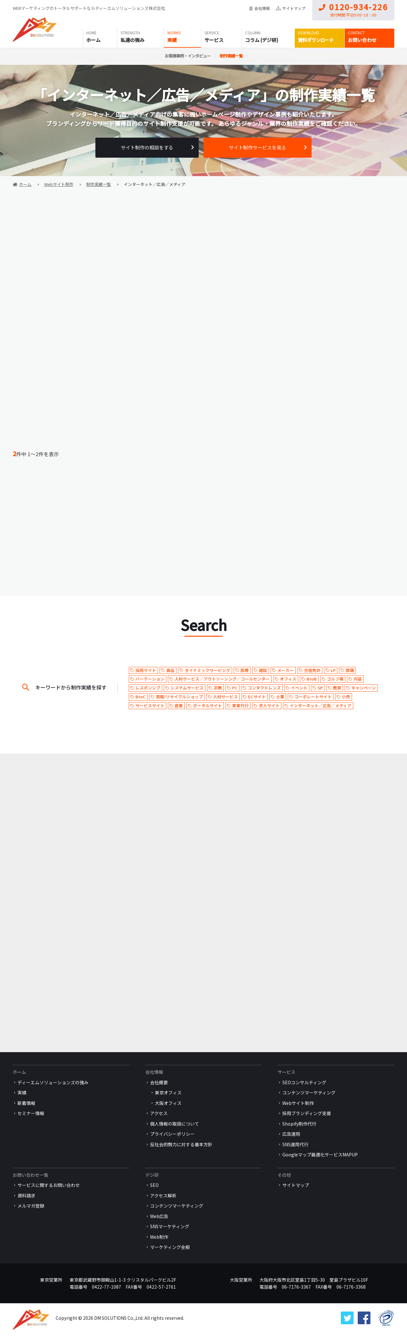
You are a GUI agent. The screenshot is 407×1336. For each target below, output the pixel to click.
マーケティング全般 (170, 1247)
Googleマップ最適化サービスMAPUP (320, 1154)
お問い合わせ (362, 40)
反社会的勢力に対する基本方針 (181, 1144)
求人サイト (269, 705)
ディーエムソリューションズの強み (52, 1082)
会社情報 (259, 8)
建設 (263, 670)
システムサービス (187, 688)
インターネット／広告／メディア (320, 705)
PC (235, 688)
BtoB (312, 679)
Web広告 (159, 1216)
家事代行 (240, 705)
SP (320, 688)
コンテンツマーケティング (308, 1092)
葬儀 (350, 670)
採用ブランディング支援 (306, 1113)
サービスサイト (149, 705)
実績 (172, 40)
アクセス (159, 1113)
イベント (299, 688)
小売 (346, 697)
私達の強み (132, 40)
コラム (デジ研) (261, 40)
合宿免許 (312, 670)
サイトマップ (290, 8)
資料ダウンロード (316, 40)
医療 (244, 670)
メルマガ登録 (30, 1205)
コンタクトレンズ (264, 688)
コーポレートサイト (313, 697)
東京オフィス (168, 1092)
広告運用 (291, 1134)
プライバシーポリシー (172, 1134)
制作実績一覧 (231, 56)
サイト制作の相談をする (147, 147)
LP (333, 670)
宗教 (218, 688)
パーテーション (149, 679)
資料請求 (26, 1195)
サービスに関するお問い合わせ (48, 1185)
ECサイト (257, 697)
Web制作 (159, 1237)
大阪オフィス (168, 1103)
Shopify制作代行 (299, 1123)
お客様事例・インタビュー (187, 56)
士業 (280, 697)
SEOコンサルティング (304, 1082)
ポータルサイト (207, 705)
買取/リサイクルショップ (179, 697)
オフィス (288, 679)
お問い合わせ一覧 (30, 1175)
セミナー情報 (30, 1113)
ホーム (93, 40)
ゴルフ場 (335, 679)
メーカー (285, 670)
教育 (337, 688)
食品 (170, 670)
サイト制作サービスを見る (257, 147)
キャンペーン (363, 688)
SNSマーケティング (169, 1226)
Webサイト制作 (298, 1103)
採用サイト (145, 670)
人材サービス (225, 697)
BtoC (140, 697)
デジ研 (152, 1175)
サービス (214, 40)
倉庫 (179, 705)
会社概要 (159, 1082)
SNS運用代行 (295, 1144)
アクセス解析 (163, 1195)
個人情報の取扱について (174, 1123)
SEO (154, 1185)
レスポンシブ (147, 688)
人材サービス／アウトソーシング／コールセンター (222, 679)
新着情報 (26, 1103)
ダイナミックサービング (207, 670)
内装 (358, 679)
